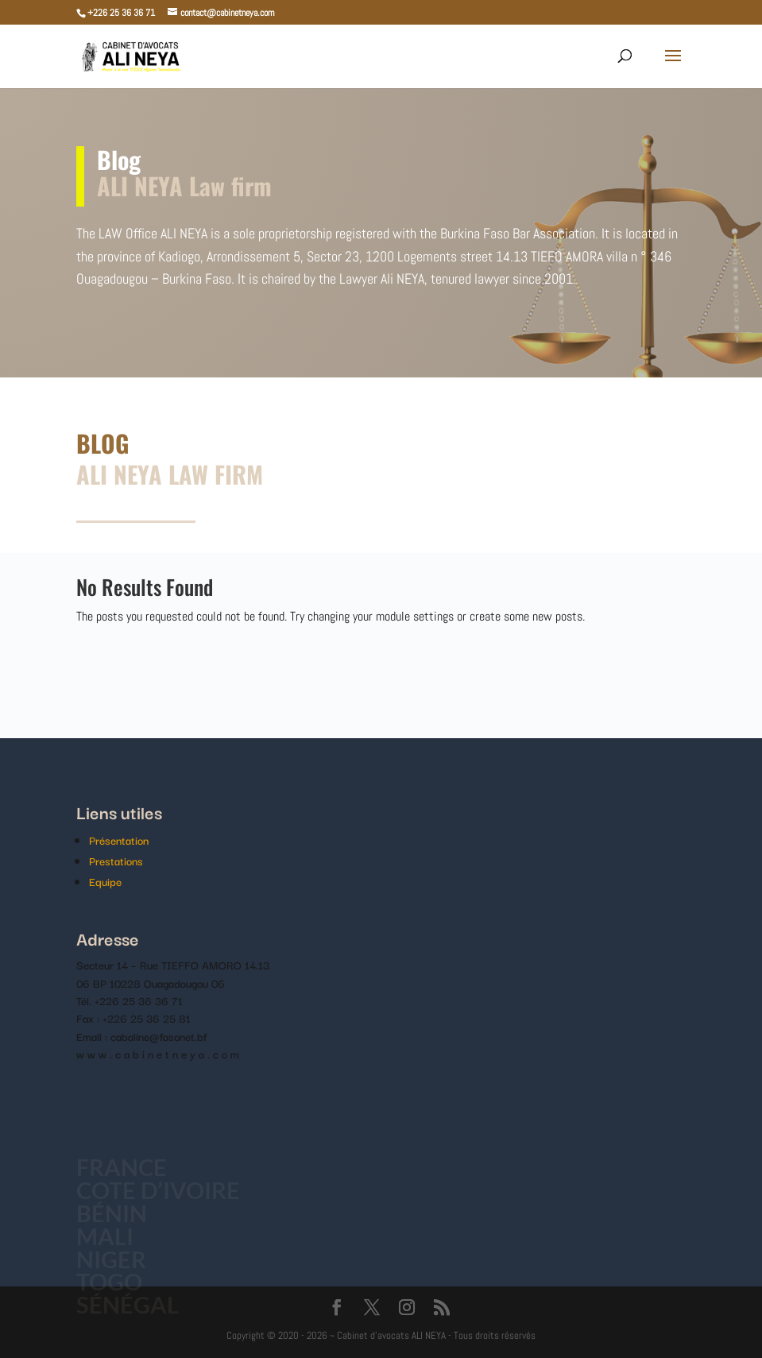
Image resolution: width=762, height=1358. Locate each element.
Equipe (105, 881)
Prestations (116, 860)
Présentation (119, 840)
